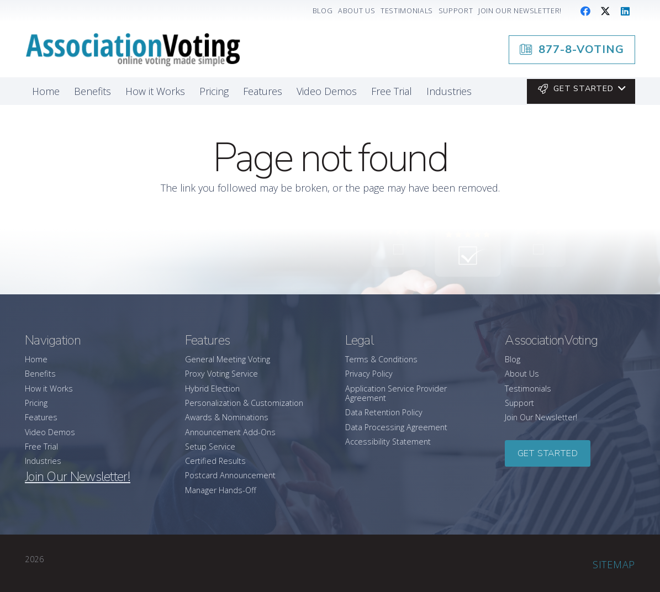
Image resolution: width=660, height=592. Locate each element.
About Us (522, 373)
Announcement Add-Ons (230, 432)
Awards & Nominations (226, 417)
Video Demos (50, 432)
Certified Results (215, 461)
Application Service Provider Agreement (396, 393)
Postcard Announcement (230, 475)
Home (36, 359)
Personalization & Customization (244, 403)
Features (41, 417)
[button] (581, 89)
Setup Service (210, 446)
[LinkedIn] (625, 11)
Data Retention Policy (384, 412)
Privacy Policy (369, 373)
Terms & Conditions (381, 359)
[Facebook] (585, 11)
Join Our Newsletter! (541, 417)
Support (519, 403)
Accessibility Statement (388, 441)
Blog (512, 359)
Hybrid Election (212, 388)
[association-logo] (132, 49)
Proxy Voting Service (221, 373)
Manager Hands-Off (220, 490)
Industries (43, 461)
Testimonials (528, 388)
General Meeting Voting (227, 359)
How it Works (49, 388)
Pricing (36, 403)
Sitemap (614, 564)
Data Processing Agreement (396, 427)
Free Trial (41, 446)
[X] (605, 11)
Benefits (40, 373)
